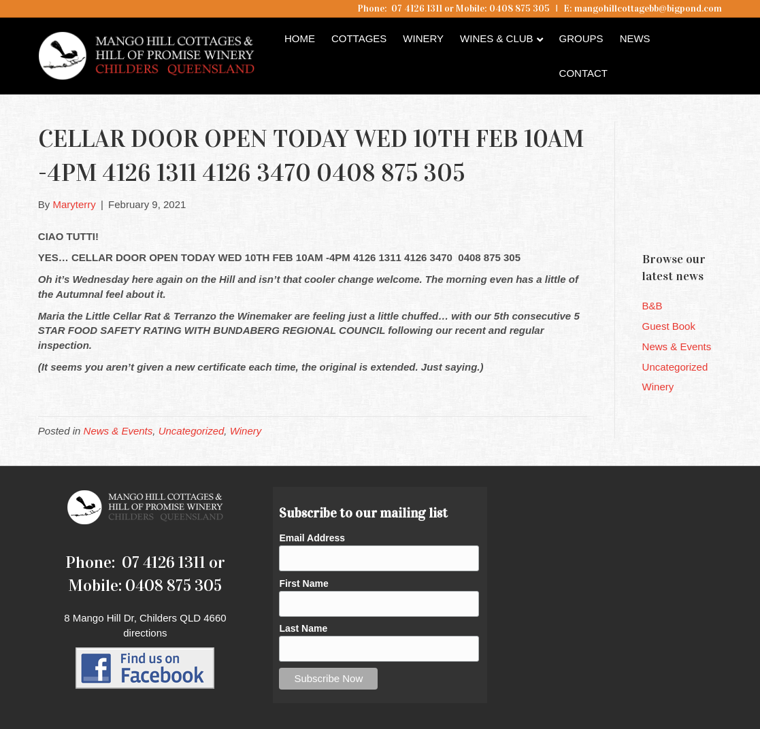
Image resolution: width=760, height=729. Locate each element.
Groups (581, 38)
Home (299, 38)
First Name (303, 583)
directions (145, 633)
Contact (583, 73)
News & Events (118, 431)
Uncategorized (192, 431)
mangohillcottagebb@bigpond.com (648, 8)
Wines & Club (496, 38)
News (635, 38)
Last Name (303, 628)
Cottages (358, 38)
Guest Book (668, 326)
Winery (423, 38)
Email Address (312, 537)
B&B (652, 305)
